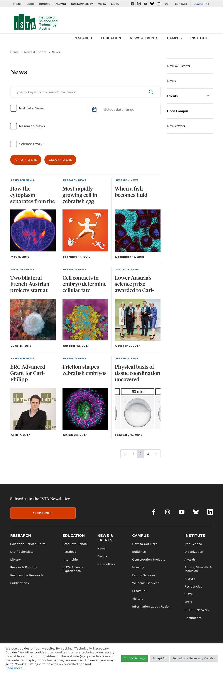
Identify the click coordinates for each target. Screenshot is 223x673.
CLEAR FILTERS (60, 159)
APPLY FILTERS (26, 159)
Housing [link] (138, 567)
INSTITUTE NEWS (22, 269)
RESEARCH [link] (20, 535)
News (56, 52)
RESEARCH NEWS (22, 180)
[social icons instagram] (139, 3)
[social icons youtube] (145, 3)
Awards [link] (190, 559)
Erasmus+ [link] (139, 591)
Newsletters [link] (106, 564)
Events (172, 96)
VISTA (102, 3)
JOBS (30, 3)
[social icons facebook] (132, 3)
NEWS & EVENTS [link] (105, 537)
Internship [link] (70, 559)
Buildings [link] (139, 551)
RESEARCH (82, 38)
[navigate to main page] (35, 20)
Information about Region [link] (151, 606)
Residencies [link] (193, 586)
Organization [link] (193, 551)
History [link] (189, 578)
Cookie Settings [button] (134, 658)
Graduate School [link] (75, 544)
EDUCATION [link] (74, 535)
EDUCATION (111, 38)
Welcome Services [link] (145, 583)
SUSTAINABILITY (82, 3)
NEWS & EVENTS (144, 38)
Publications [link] (19, 583)
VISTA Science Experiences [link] (73, 569)
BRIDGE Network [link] (196, 610)
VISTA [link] (188, 594)
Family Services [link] (143, 575)
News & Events (35, 52)
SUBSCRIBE (43, 513)
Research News (32, 126)
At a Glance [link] (193, 544)
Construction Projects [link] (148, 559)
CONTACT (181, 3)
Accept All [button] (159, 658)
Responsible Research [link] (26, 575)
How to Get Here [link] (144, 544)
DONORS (44, 3)
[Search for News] (85, 92)
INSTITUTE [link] (194, 535)
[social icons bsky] (152, 3)
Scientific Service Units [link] (27, 544)
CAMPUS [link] (140, 535)
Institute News (31, 108)
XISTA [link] (188, 602)
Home (14, 52)
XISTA (115, 3)
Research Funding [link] (23, 567)
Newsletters (176, 126)
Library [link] (15, 559)
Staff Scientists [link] (21, 551)
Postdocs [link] (69, 551)
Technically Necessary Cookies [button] (194, 658)
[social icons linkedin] (158, 3)
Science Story (30, 144)
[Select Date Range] (124, 109)
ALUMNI (61, 3)
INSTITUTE (199, 38)
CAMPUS (174, 38)
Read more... (15, 668)
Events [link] (102, 556)
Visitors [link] (137, 598)
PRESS (17, 3)
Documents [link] (192, 617)
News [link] (101, 548)
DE (167, 3)
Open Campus (177, 111)
